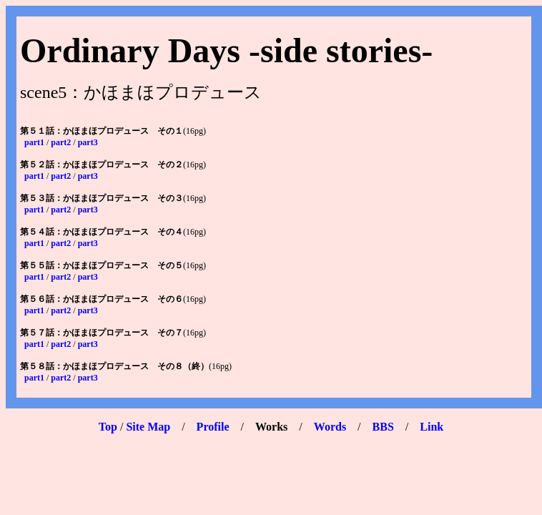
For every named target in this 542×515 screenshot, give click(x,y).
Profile (213, 427)
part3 (88, 142)
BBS (383, 427)
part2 (61, 142)
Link (431, 427)
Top (108, 427)
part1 (34, 142)
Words (330, 427)
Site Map (148, 427)
